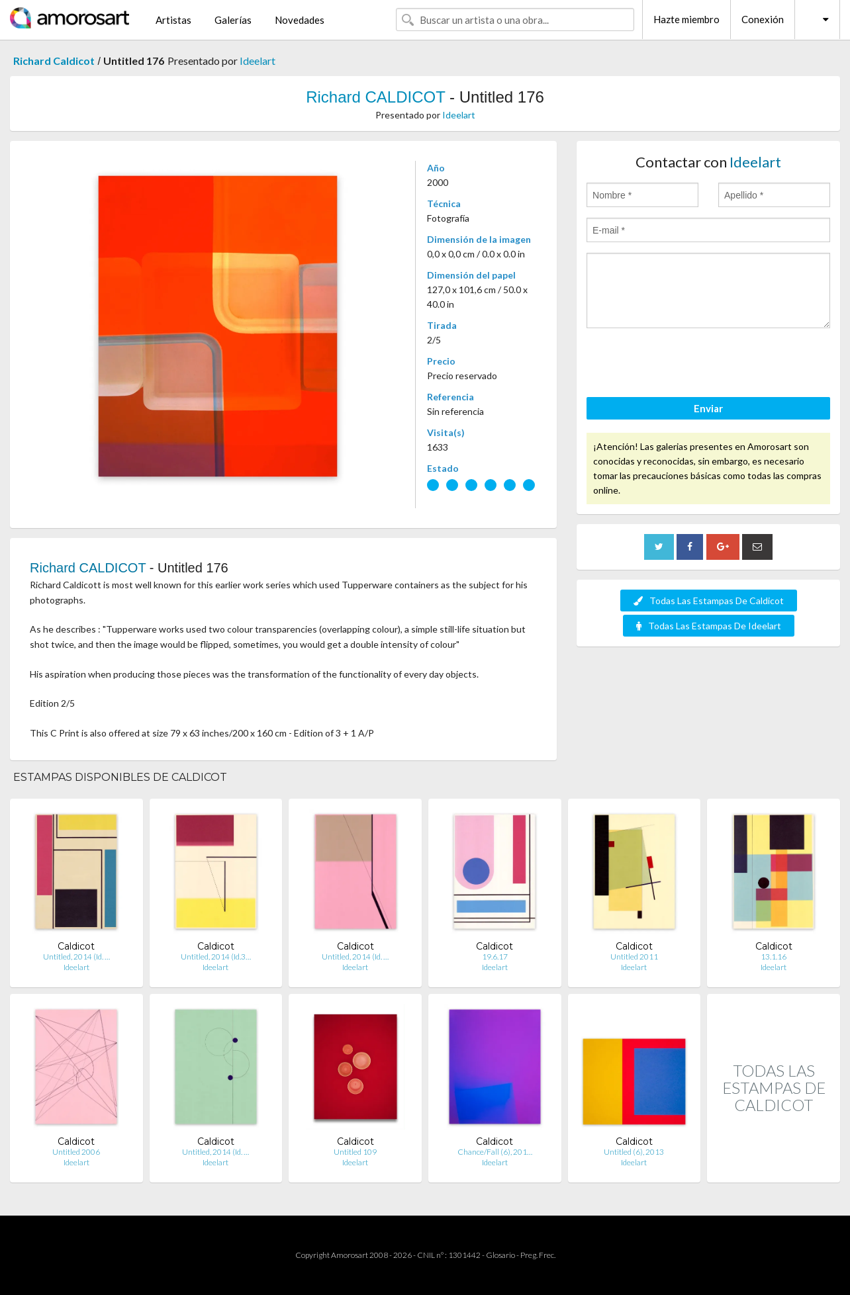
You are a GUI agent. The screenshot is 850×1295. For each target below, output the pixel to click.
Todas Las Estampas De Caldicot (709, 600)
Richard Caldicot (54, 60)
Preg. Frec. (537, 1255)
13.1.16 (773, 956)
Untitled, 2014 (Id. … (76, 956)
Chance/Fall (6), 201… (494, 1152)
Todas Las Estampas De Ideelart (708, 625)
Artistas (173, 20)
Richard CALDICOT (375, 97)
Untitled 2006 (76, 1152)
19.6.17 (495, 956)
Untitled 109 (355, 1152)
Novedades (299, 20)
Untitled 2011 (634, 956)
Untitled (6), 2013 (634, 1152)
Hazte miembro (686, 19)
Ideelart (257, 60)
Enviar (708, 408)
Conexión (762, 19)
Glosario (500, 1255)
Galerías (233, 20)
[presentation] (687, 364)
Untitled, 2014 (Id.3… (216, 956)
